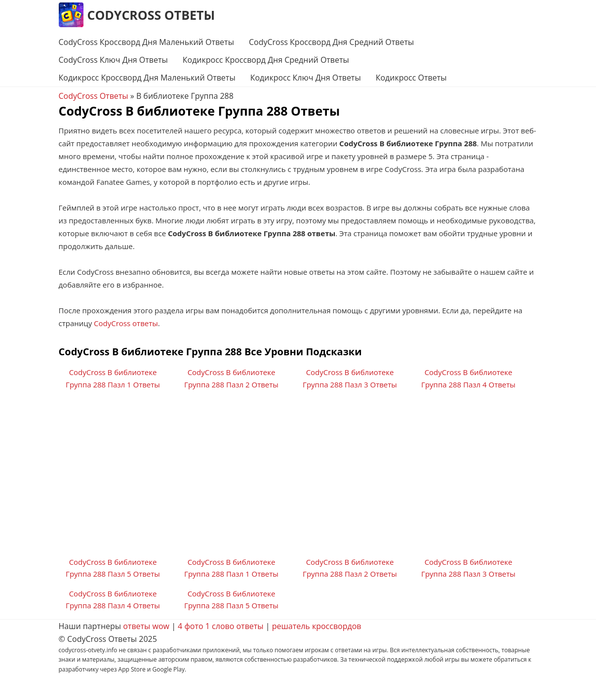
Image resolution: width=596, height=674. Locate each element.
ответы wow (146, 626)
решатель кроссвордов (316, 626)
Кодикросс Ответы (411, 77)
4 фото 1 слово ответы (221, 626)
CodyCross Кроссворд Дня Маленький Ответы (146, 42)
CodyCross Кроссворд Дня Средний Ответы (331, 42)
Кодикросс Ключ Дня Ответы (305, 77)
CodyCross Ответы (151, 14)
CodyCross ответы (126, 323)
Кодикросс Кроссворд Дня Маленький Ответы (147, 77)
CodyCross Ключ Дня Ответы (113, 59)
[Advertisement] (298, 477)
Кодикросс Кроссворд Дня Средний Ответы (266, 59)
